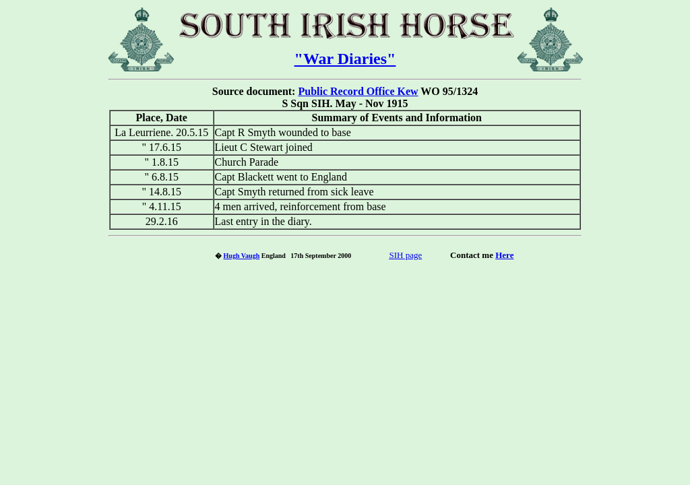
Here (504, 255)
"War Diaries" (345, 58)
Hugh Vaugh (242, 255)
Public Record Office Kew (358, 91)
